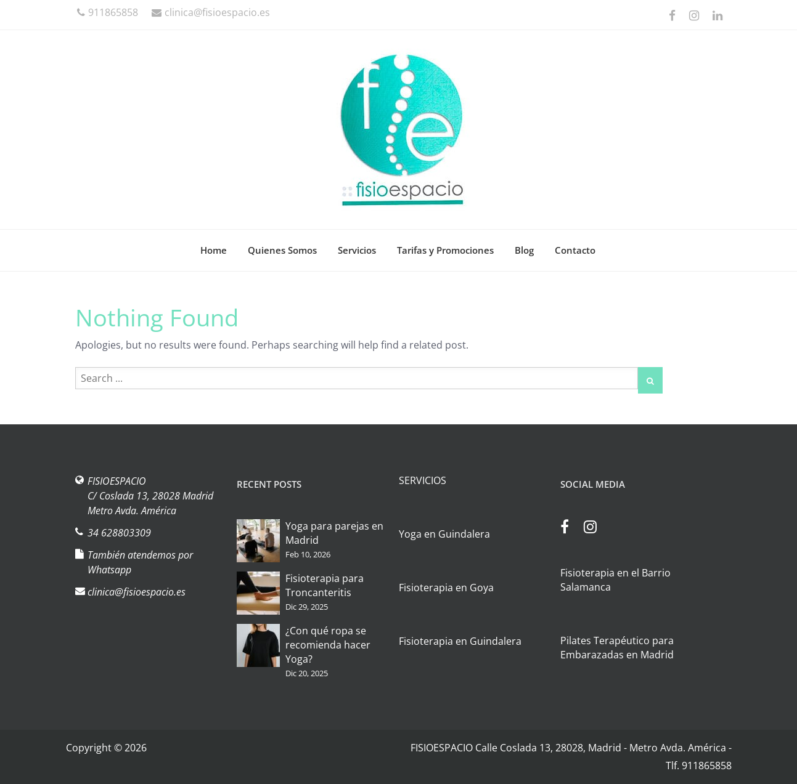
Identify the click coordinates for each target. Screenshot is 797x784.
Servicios (357, 250)
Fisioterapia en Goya (446, 587)
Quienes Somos (282, 250)
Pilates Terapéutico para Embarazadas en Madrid (617, 647)
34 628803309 (119, 533)
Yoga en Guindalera (444, 534)
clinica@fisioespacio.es (211, 12)
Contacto (575, 250)
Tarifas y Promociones (445, 250)
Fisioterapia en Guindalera (460, 641)
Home (213, 250)
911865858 (107, 12)
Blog (524, 250)
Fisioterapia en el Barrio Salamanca (615, 580)
